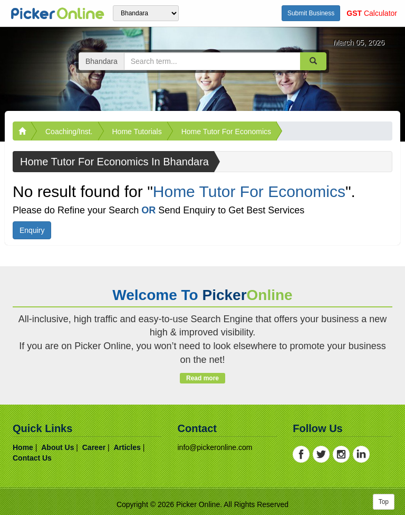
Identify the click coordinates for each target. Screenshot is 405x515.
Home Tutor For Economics (226, 131)
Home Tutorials (137, 131)
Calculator (371, 13)
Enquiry (32, 230)
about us (57, 447)
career (93, 447)
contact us (32, 458)
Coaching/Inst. (69, 131)
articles (126, 447)
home (23, 447)
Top (384, 501)
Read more (202, 378)
